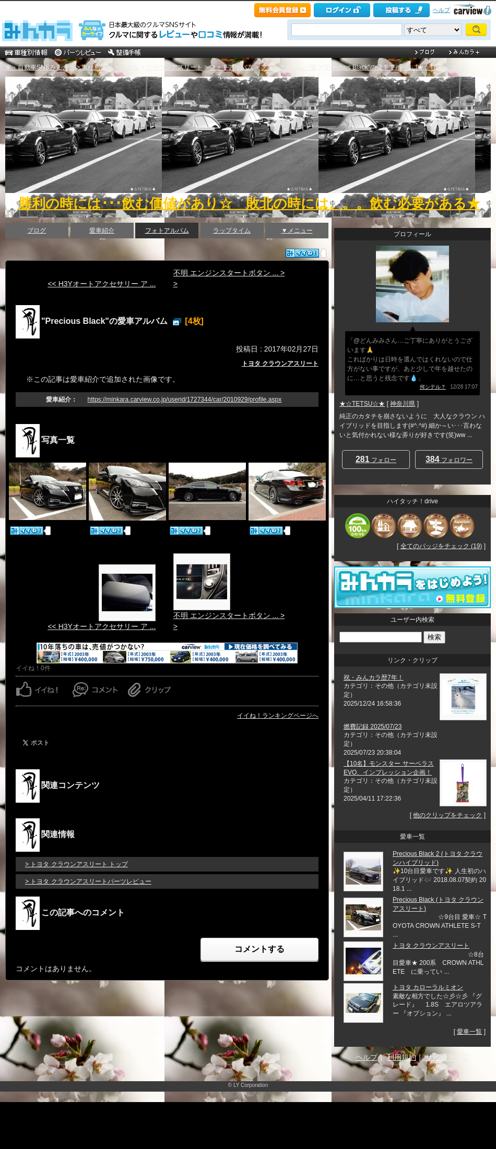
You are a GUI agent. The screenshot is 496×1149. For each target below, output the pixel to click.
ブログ (36, 230)
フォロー (376, 459)
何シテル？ (433, 387)
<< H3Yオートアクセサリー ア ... (102, 284)
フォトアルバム (231, 67)
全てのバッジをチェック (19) (441, 546)
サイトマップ (447, 1057)
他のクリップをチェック (447, 815)
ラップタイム (232, 230)
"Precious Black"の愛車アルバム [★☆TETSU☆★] (394, 67)
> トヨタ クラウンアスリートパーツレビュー (88, 881)
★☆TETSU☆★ (362, 403)
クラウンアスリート (174, 67)
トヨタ (129, 67)
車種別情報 (97, 67)
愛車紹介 (101, 230)
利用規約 (401, 1057)
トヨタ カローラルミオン (428, 987)
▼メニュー (297, 230)
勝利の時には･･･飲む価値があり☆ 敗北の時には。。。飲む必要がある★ (249, 203)
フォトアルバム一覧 (289, 67)
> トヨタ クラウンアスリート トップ (76, 864)
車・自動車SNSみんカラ (40, 67)
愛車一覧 (469, 1031)
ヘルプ (441, 10)
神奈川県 (402, 403)
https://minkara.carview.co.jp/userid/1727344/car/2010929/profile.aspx (185, 399)
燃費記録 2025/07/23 (372, 726)
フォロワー (449, 459)
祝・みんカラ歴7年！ (374, 677)
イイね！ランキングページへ (277, 715)
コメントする (259, 949)
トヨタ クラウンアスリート (280, 363)
